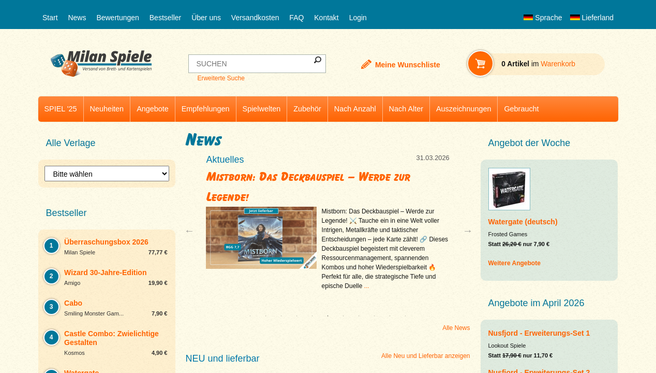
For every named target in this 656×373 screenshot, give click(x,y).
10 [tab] (390, 316)
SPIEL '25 (60, 109)
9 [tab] (374, 316)
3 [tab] (281, 316)
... (366, 286)
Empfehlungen (206, 109)
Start (50, 17)
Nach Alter (406, 109)
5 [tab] (312, 316)
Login (358, 17)
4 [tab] (297, 316)
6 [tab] (328, 316)
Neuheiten (107, 109)
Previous (192, 230)
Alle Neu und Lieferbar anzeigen (425, 356)
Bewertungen (117, 17)
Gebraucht (521, 109)
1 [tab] (250, 316)
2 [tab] (266, 316)
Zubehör (307, 109)
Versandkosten (255, 17)
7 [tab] (343, 316)
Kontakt (326, 17)
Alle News (456, 328)
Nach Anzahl (355, 109)
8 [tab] (359, 316)
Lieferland (592, 17)
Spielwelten (262, 109)
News (77, 17)
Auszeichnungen (463, 109)
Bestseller (165, 17)
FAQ (296, 17)
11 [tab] (405, 316)
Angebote (153, 109)
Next (463, 230)
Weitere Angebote (514, 263)
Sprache (543, 17)
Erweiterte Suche (220, 78)
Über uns (206, 17)
